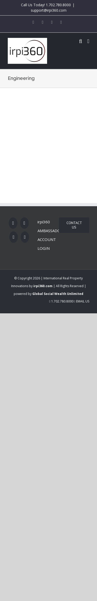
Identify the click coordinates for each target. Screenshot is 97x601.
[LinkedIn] (25, 237)
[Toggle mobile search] (80, 41)
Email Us (81, 301)
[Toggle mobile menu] (88, 41)
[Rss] (13, 237)
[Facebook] (13, 223)
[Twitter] (24, 223)
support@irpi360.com (48, 10)
